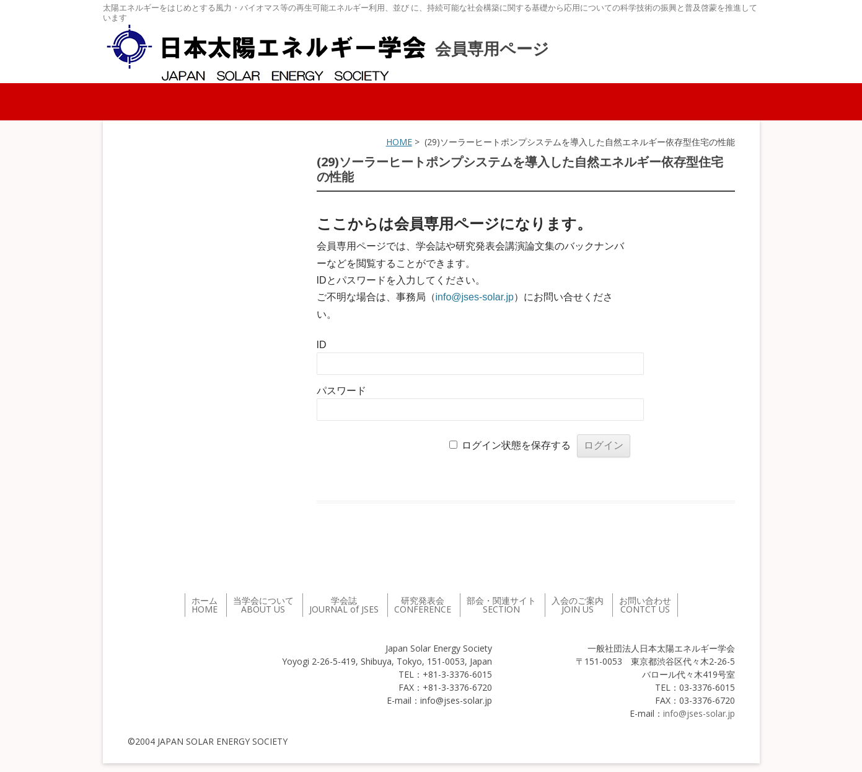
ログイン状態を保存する (516, 445)
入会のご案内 (578, 605)
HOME (399, 142)
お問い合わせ (645, 605)
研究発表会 (422, 605)
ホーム (204, 605)
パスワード (341, 390)
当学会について (263, 605)
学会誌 (344, 605)
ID (322, 344)
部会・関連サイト (501, 605)
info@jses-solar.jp (475, 297)
